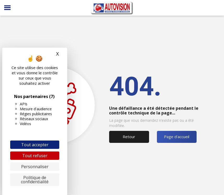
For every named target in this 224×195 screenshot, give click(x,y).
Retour (129, 136)
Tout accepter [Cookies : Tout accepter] (35, 145)
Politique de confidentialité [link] (35, 180)
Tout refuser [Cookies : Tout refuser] (35, 156)
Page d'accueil (176, 136)
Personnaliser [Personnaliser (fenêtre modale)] (35, 166)
